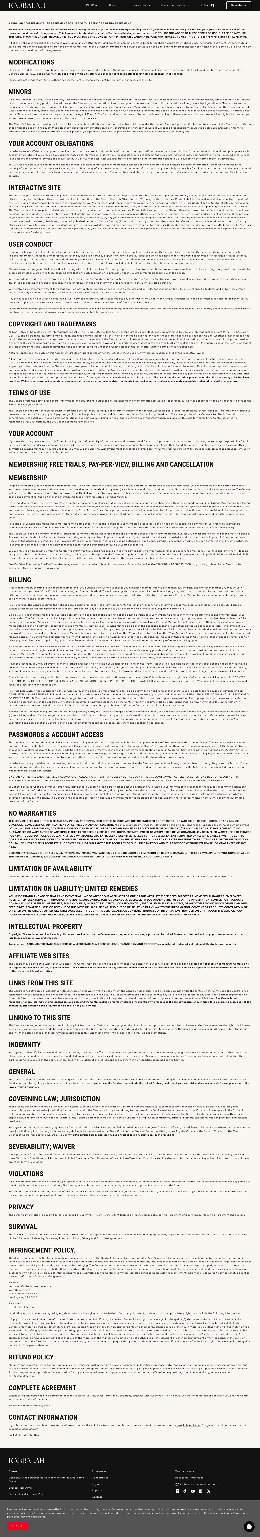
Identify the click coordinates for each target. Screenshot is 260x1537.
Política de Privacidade (189, 1477)
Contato (97, 1497)
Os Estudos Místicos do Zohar (27, 1494)
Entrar (208, 5)
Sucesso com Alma (20, 1488)
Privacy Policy (42, 1405)
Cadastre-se (238, 5)
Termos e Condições (204, 1513)
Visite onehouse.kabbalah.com (198, 1484)
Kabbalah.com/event (220, 564)
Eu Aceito (17, 1526)
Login (95, 1484)
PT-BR (92, 5)
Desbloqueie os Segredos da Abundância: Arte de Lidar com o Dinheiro (47, 1479)
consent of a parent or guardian (112, 99)
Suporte (97, 1490)
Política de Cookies (152, 1513)
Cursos (115, 5)
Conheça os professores (175, 5)
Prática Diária (141, 5)
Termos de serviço (186, 1471)
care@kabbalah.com (21, 1307)
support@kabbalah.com (23, 1429)
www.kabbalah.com (75, 43)
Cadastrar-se (100, 1477)
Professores (99, 1471)
